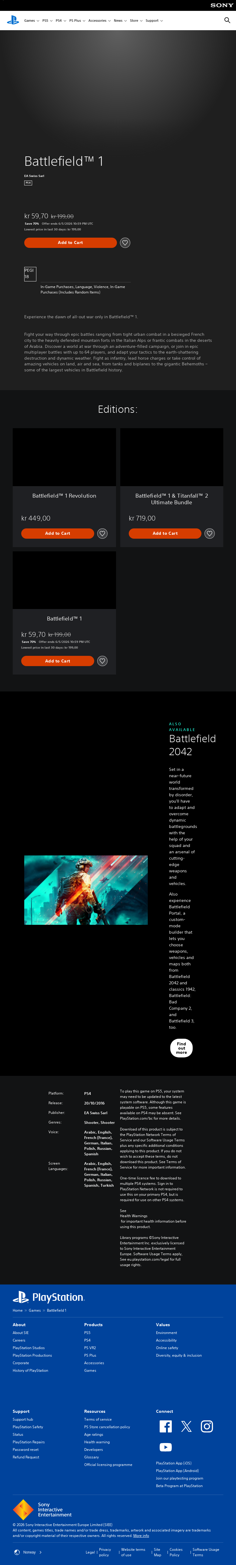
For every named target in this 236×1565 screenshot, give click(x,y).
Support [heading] (21, 1411)
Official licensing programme (108, 1464)
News (118, 20)
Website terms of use (133, 1552)
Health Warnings (134, 1216)
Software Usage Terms (206, 1552)
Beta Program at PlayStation (179, 1485)
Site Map (157, 1552)
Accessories (97, 20)
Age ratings (93, 1434)
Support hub (23, 1419)
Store (134, 20)
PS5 (45, 20)
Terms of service (98, 1419)
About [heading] (19, 1324)
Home (18, 1310)
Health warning (97, 1442)
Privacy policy (105, 1552)
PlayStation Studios (29, 1347)
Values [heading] (163, 1324)
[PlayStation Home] (13, 20)
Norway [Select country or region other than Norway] (28, 1552)
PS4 (59, 20)
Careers (19, 1340)
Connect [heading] (164, 1411)
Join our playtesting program (179, 1478)
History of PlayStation (30, 1370)
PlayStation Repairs (29, 1442)
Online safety (167, 1347)
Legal (90, 1552)
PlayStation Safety (28, 1426)
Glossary (91, 1457)
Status (18, 1434)
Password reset (25, 1449)
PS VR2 (90, 1347)
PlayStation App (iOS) (173, 1463)
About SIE (20, 1332)
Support (152, 20)
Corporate (21, 1362)
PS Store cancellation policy (107, 1426)
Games (29, 20)
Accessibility (166, 1340)
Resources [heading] (94, 1411)
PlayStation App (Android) (177, 1470)
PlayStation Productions (32, 1355)
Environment (166, 1332)
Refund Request (26, 1457)
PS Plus (75, 20)
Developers (93, 1449)
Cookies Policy (176, 1552)
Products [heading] (93, 1324)
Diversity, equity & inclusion (179, 1355)
